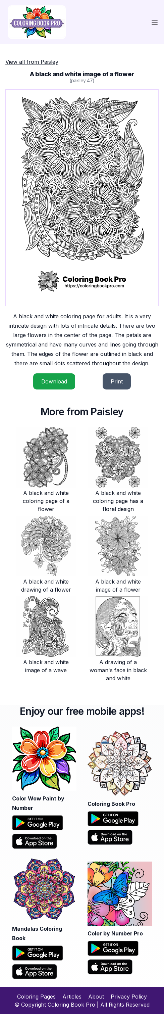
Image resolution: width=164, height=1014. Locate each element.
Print (117, 381)
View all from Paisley (31, 61)
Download (54, 381)
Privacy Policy (129, 996)
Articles (71, 996)
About (96, 996)
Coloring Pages (36, 996)
